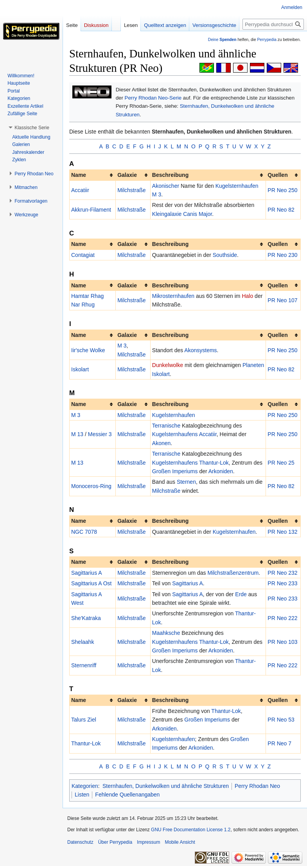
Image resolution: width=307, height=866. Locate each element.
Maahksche (166, 633)
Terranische (166, 425)
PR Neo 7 (279, 743)
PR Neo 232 (282, 573)
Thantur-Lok (213, 463)
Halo (247, 296)
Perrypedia (266, 39)
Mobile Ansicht (180, 842)
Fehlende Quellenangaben (127, 794)
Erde (241, 594)
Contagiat (83, 255)
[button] (31, 127)
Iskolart (80, 369)
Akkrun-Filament (91, 210)
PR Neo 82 (281, 210)
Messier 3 (100, 434)
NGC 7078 (84, 532)
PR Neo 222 (282, 618)
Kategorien (85, 786)
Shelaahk (82, 642)
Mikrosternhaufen (173, 296)
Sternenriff (83, 665)
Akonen (161, 443)
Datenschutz (80, 842)
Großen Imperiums (175, 471)
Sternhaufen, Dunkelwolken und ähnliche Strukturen (165, 786)
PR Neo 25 (281, 463)
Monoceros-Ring (91, 486)
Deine (222, 39)
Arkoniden (220, 471)
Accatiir (80, 190)
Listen (82, 794)
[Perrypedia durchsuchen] (273, 24)
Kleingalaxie (167, 214)
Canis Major (197, 214)
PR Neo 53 (281, 719)
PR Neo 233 (282, 583)
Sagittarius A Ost (91, 583)
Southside (225, 255)
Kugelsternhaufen (237, 186)
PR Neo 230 (282, 255)
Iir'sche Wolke (88, 350)
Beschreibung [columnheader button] (170, 175)
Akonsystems (200, 350)
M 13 (77, 434)
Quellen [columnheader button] (277, 175)
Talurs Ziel (83, 719)
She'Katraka (86, 618)
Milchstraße (131, 190)
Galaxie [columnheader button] (127, 175)
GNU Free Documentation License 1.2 (190, 829)
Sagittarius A (86, 573)
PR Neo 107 (282, 300)
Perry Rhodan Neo (257, 786)
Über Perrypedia (115, 842)
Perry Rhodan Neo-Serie (153, 98)
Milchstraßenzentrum (233, 573)
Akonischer (165, 186)
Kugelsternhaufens (175, 434)
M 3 (156, 194)
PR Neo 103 (282, 642)
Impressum (148, 842)
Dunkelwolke (167, 365)
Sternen (186, 482)
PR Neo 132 (282, 532)
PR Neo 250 (282, 190)
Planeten (253, 365)
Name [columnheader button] (78, 175)
